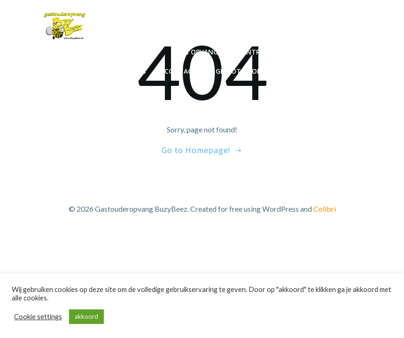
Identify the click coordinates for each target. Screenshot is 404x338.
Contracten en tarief (277, 51)
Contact (180, 71)
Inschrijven (134, 51)
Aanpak (349, 51)
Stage (290, 71)
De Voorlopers (72, 71)
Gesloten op (238, 71)
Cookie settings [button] (38, 317)
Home (84, 51)
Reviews (132, 71)
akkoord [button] (86, 316)
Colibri (324, 208)
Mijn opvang (195, 51)
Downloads (340, 71)
